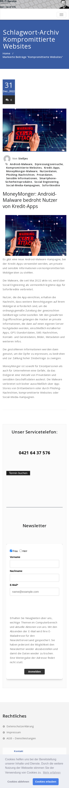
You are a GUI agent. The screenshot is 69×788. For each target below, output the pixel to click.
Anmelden (34, 671)
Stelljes (23, 158)
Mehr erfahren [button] (52, 772)
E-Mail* (14, 585)
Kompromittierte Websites (24, 167)
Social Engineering (46, 181)
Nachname (16, 571)
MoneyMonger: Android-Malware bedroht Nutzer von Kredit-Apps (30, 200)
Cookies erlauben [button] (45, 781)
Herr (25, 551)
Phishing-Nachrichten (20, 174)
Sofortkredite (51, 185)
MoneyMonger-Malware (21, 171)
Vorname (15, 557)
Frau (15, 551)
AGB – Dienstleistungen (21, 738)
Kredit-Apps (51, 167)
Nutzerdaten (48, 171)
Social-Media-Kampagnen (23, 185)
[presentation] (36, 606)
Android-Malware (21, 164)
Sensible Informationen (21, 178)
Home (6, 53)
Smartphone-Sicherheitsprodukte (31, 179)
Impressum (14, 732)
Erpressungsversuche (49, 164)
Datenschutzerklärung (20, 726)
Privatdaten (44, 174)
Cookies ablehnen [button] (18, 781)
